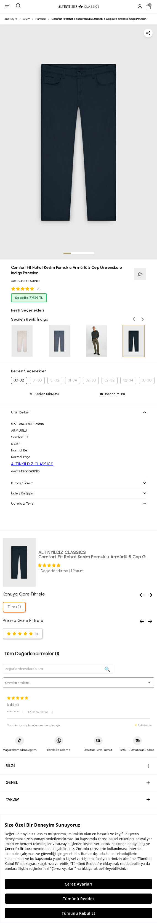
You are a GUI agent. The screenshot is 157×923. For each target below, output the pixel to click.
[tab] (67, 253)
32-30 (91, 380)
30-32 (19, 380)
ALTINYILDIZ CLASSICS (32, 464)
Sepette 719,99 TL (29, 298)
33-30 (146, 380)
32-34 (128, 380)
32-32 (110, 380)
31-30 (37, 380)
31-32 (54, 380)
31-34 (72, 380)
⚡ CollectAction (142, 725)
